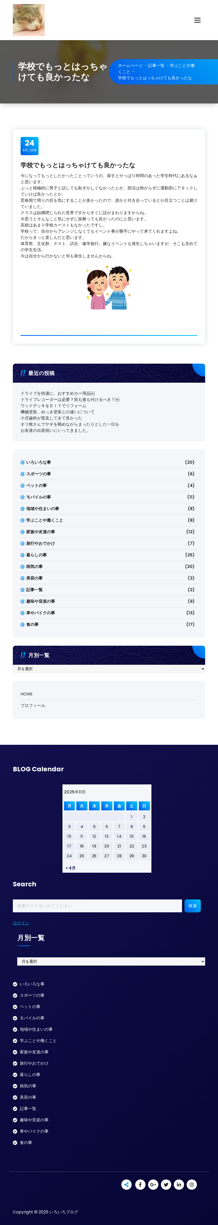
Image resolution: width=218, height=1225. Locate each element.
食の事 (32, 624)
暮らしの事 (36, 555)
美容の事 (34, 578)
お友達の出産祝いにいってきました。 (55, 430)
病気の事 (34, 567)
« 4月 (71, 868)
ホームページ (130, 65)
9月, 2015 (29, 146)
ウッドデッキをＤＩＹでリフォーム (53, 406)
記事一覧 (156, 65)
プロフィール (33, 705)
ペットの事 (36, 485)
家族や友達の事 (40, 532)
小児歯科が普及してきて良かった (51, 418)
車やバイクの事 (40, 613)
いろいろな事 (38, 462)
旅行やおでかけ (40, 543)
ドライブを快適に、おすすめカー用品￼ (58, 393)
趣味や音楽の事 (40, 601)
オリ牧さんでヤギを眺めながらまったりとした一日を (70, 424)
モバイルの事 (38, 497)
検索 (192, 906)
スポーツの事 (38, 474)
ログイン (21, 923)
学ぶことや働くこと (44, 520)
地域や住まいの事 (42, 509)
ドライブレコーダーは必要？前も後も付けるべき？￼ (70, 399)
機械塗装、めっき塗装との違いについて (58, 412)
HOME (27, 694)
